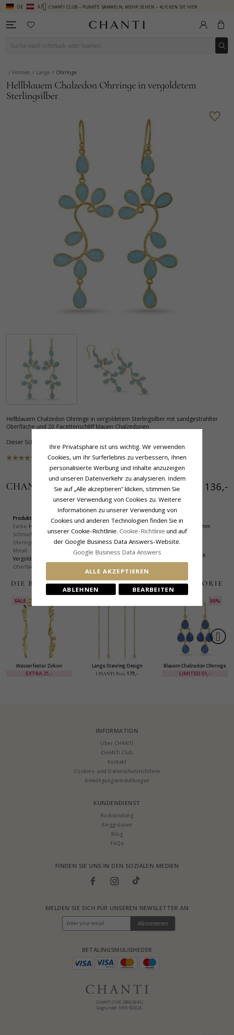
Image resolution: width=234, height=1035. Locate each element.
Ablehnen (81, 589)
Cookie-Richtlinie (142, 531)
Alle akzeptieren (117, 571)
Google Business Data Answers (117, 552)
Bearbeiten (153, 589)
